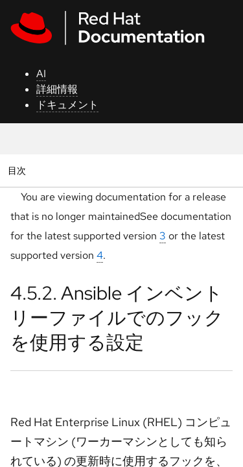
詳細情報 (57, 89)
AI (41, 73)
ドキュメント (67, 105)
